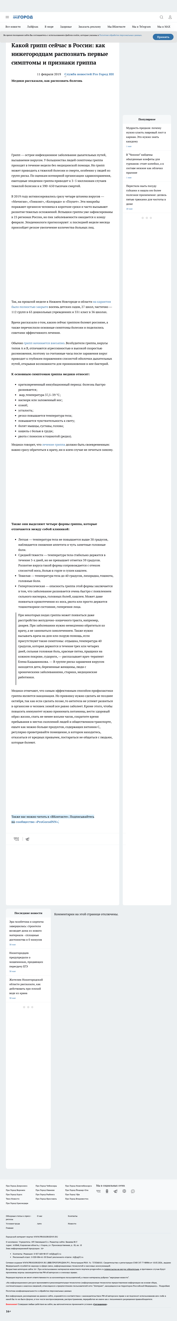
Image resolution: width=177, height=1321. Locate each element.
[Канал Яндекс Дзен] (124, 1191)
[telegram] (28, 839)
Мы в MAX (163, 26)
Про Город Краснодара (17, 1203)
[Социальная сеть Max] (133, 1191)
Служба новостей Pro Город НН (89, 74)
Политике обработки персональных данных (120, 35)
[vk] (17, 839)
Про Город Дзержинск (16, 1185)
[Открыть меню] (7, 17)
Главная (9, 1228)
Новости (72, 1223)
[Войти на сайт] (170, 17)
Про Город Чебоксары (46, 1185)
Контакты (72, 1216)
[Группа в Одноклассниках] (107, 1191)
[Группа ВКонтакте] (98, 1191)
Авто (39, 1223)
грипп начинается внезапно (44, 343)
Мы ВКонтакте (117, 26)
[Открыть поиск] (161, 17)
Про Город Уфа (72, 1194)
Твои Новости (12, 1198)
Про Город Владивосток (76, 1198)
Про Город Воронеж (15, 1190)
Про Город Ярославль (46, 1198)
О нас (39, 1216)
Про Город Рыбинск (45, 1194)
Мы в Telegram (141, 26)
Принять (163, 37)
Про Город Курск (14, 1194)
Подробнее (164, 1286)
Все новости (13, 26)
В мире (49, 26)
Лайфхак (32, 26)
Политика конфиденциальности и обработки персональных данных (39, 1291)
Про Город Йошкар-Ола (76, 1190)
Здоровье (66, 26)
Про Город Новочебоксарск (78, 1185)
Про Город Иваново (45, 1190)
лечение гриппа (53, 444)
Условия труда (13, 1223)
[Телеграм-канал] (115, 1191)
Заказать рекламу (89, 26)
